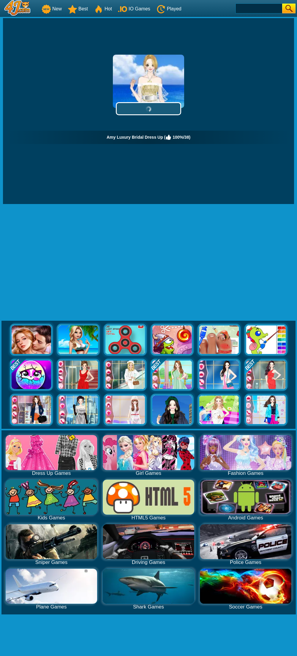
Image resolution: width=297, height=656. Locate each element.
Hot (103, 8)
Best (78, 8)
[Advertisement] (55, 262)
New (52, 8)
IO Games (134, 8)
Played (168, 8)
